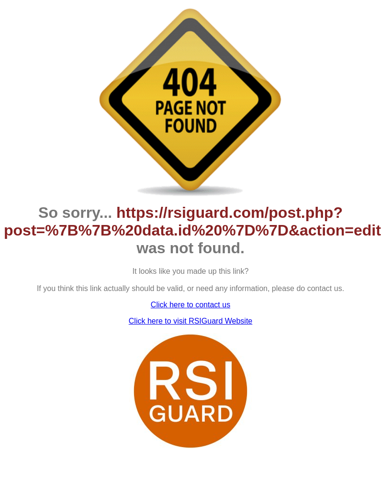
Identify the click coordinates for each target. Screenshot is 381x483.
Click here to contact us (190, 305)
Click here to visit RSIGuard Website (190, 321)
